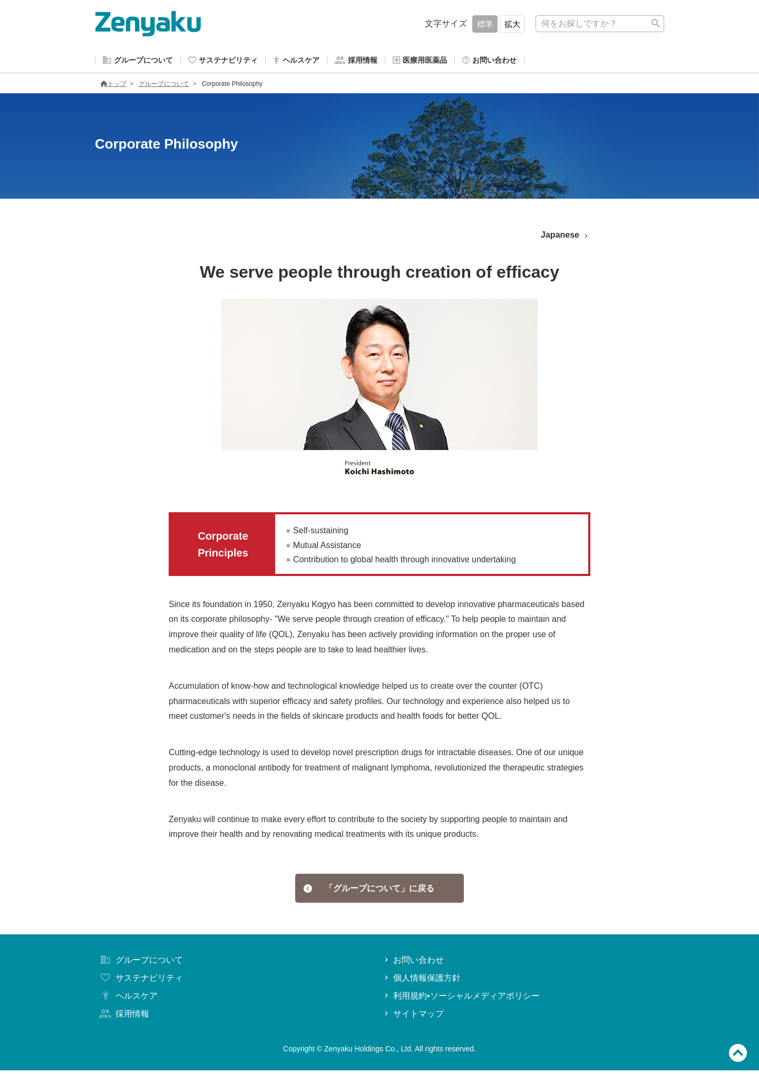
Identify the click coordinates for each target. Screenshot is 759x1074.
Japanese (565, 237)
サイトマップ (413, 1017)
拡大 (512, 23)
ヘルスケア (128, 999)
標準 (485, 23)
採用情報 (123, 1017)
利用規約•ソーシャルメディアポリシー (461, 999)
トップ (113, 86)
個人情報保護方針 (421, 981)
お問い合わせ (413, 964)
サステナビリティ (140, 981)
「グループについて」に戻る (369, 890)
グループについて (164, 86)
